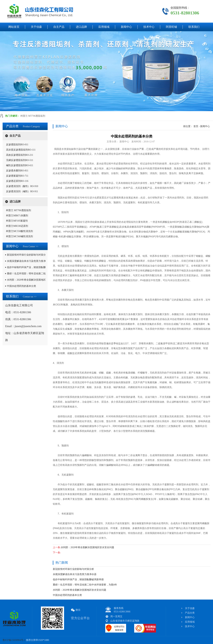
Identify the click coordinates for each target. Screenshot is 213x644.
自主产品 (15, 135)
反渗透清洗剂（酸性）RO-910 (22, 186)
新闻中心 (205, 126)
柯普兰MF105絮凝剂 (17, 220)
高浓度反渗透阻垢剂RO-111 (21, 149)
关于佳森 (190, 608)
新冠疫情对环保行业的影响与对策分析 (73, 569)
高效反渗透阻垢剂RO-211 (19, 155)
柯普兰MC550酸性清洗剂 (19, 231)
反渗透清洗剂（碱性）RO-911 (22, 191)
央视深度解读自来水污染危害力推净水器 (74, 574)
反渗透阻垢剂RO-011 (17, 144)
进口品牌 (15, 201)
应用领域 (190, 622)
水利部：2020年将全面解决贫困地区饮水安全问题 (87, 547)
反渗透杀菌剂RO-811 (17, 170)
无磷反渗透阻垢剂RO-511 (19, 160)
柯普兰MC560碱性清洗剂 (19, 236)
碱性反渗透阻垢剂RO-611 (19, 165)
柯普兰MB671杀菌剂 (17, 215)
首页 (195, 126)
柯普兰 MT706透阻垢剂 (32, 116)
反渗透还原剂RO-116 (17, 181)
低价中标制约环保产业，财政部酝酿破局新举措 (78, 579)
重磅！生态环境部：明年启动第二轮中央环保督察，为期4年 (85, 584)
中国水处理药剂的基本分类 (67, 595)
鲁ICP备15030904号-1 (14, 640)
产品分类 (190, 613)
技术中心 (190, 626)
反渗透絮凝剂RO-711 (17, 175)
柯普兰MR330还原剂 (17, 226)
